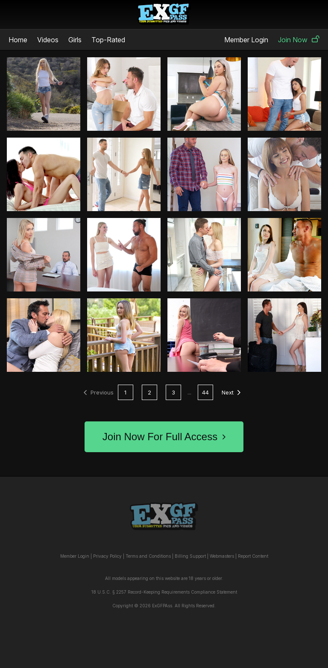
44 (205, 392)
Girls (75, 39)
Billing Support (190, 556)
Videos (48, 39)
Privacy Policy (107, 556)
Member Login (246, 39)
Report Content (253, 556)
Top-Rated (108, 39)
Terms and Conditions (148, 556)
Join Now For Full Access (164, 436)
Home (18, 39)
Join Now (298, 39)
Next (231, 392)
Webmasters (222, 556)
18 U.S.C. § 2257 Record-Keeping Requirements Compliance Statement (164, 591)
